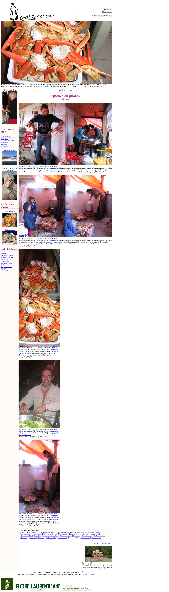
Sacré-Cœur (37, 536)
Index (23, 532)
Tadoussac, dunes (87, 536)
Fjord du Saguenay (63, 532)
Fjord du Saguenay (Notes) (47, 532)
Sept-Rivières (5, 146)
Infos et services (6, 259)
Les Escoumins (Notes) (92, 532)
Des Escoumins (44, 86)
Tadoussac (22, 168)
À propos (4, 269)
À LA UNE (4, 270)
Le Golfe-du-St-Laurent (8, 137)
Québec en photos (6, 263)
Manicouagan (5, 142)
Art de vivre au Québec (8, 257)
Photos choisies (5, 261)
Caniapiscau (4, 139)
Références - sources (7, 255)
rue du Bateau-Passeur (51, 168)
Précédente (95, 543)
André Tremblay (32, 532)
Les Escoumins (25, 534)
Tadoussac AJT (51, 538)
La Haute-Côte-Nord (7, 141)
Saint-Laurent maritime (50, 536)
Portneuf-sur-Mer (26, 536)
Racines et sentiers (6, 265)
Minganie (4, 144)
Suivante (109, 543)
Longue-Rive (64, 534)
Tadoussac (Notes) (65, 536)
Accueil (3, 254)
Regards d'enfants (6, 267)
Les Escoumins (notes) (51, 534)
